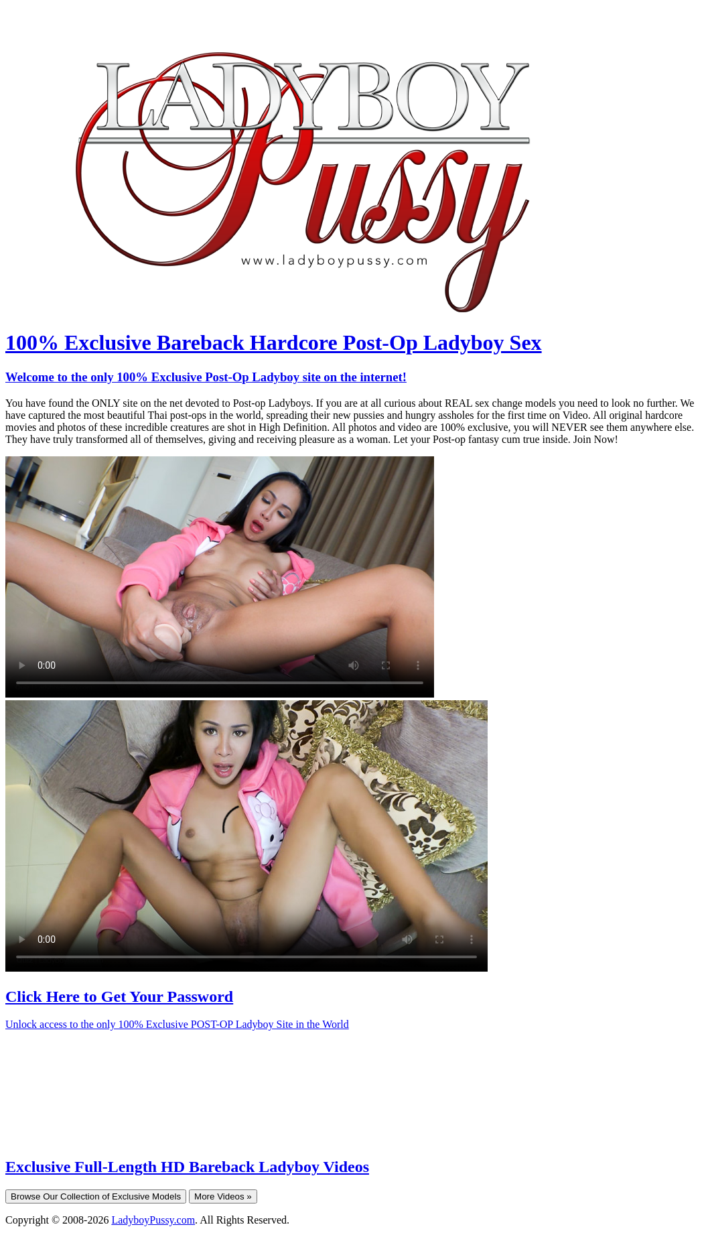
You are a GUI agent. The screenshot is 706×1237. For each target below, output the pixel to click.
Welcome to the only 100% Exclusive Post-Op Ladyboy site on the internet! (206, 377)
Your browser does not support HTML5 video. (219, 577)
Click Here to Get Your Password (119, 996)
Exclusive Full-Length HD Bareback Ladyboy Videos (187, 1166)
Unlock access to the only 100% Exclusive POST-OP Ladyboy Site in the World (177, 1024)
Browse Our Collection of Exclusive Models (96, 1196)
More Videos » (223, 1196)
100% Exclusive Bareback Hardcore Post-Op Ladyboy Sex (273, 342)
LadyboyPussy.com (153, 1220)
